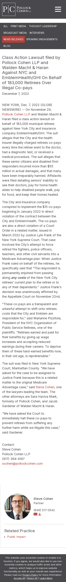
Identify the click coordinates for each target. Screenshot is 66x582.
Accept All (19, 578)
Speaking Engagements (42, 39)
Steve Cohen (45, 387)
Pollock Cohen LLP (16, 114)
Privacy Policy (30, 574)
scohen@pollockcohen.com (22, 463)
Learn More (46, 578)
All (6, 26)
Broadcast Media (15, 32)
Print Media (18, 26)
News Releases (13, 39)
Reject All (32, 578)
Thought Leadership (43, 26)
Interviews (37, 32)
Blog (7, 45)
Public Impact (16, 536)
